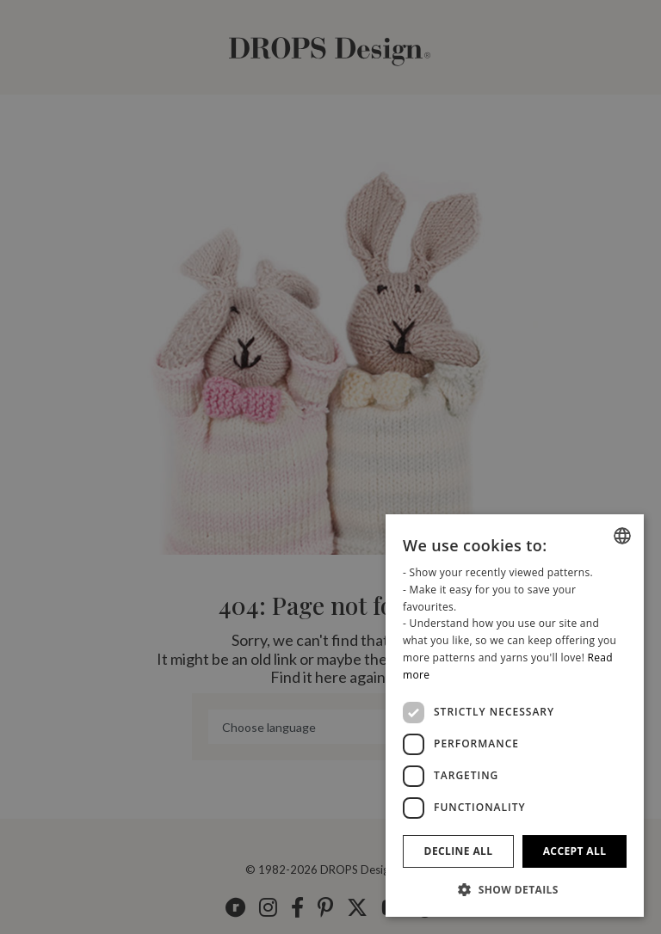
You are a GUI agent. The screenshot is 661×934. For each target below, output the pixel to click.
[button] (515, 889)
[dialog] (515, 715)
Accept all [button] (575, 851)
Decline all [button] (458, 851)
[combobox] (622, 535)
